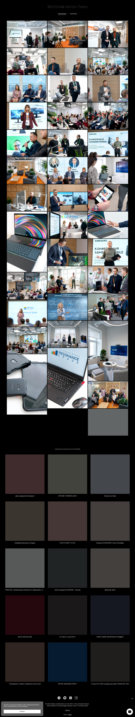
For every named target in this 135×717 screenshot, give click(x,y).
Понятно (22, 711)
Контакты (73, 14)
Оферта (67, 713)
